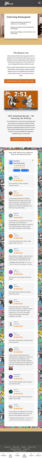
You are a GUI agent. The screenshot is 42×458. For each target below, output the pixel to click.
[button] (39, 2)
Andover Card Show (24, 456)
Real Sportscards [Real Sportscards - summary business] (19, 163)
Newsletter (17, 455)
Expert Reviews (10, 456)
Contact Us (31, 455)
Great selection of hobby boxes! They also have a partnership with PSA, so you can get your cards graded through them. (21, 413)
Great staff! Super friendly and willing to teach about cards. (20, 293)
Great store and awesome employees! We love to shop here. (21, 341)
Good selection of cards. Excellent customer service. (18, 184)
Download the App (21, 139)
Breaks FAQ (26, 449)
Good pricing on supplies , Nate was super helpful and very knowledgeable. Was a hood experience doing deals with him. (21, 258)
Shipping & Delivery (15, 449)
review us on (24, 170)
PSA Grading (3, 455)
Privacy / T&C (32, 447)
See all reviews (17, 170)
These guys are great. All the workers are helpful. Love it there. (20, 397)
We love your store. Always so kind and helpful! (20, 278)
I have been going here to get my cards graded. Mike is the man (20, 242)
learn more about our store (20, 81)
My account (16, 447)
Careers (24, 447)
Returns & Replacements (20, 451)
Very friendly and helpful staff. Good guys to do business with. (20, 382)
